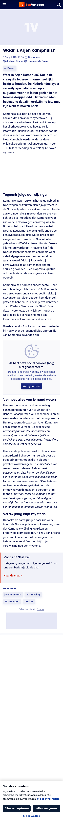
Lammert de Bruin (36, 61)
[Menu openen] (4, 5)
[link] (13, 575)
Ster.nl (40, 609)
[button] (9, 68)
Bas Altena (32, 57)
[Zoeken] (58, 5)
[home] (31, 4)
